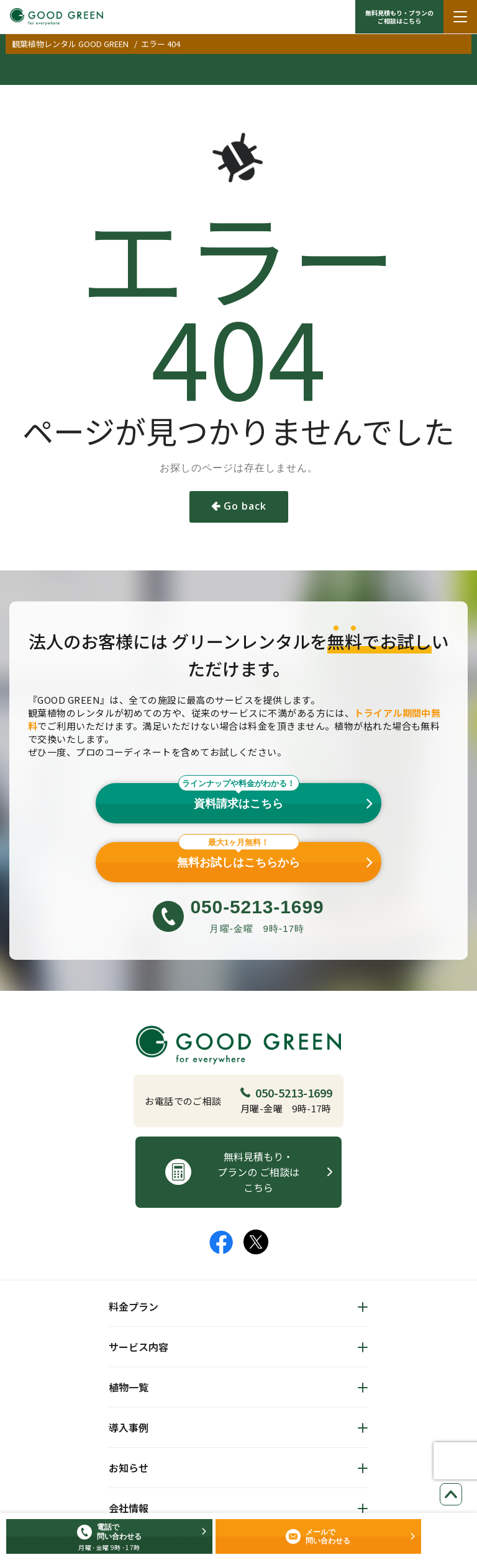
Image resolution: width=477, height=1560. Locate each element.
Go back (245, 506)
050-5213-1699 (286, 1092)
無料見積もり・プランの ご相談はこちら (399, 16)
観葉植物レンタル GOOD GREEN (70, 44)
